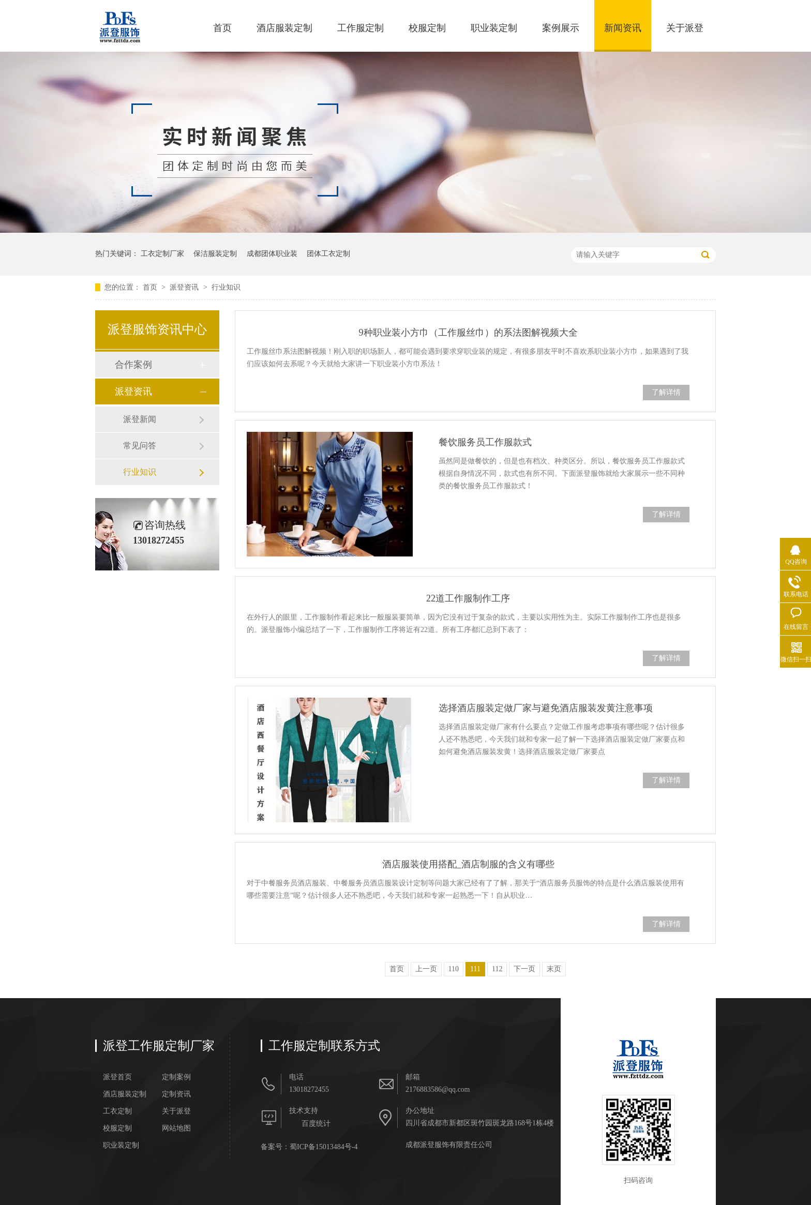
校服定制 (427, 28)
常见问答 (139, 445)
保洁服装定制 (215, 254)
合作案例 (133, 364)
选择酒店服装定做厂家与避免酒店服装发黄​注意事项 (546, 708)
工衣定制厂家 (162, 254)
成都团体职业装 (272, 254)
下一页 (524, 969)
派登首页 (117, 1077)
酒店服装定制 (284, 28)
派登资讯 (185, 287)
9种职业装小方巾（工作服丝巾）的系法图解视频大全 (468, 332)
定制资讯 (176, 1094)
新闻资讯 (622, 28)
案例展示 (560, 28)
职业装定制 (494, 28)
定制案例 (176, 1077)
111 (475, 969)
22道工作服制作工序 (468, 598)
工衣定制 (117, 1111)
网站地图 (176, 1128)
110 (453, 969)
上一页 (426, 969)
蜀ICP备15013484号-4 (323, 1147)
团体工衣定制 (328, 254)
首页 (222, 28)
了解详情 (666, 392)
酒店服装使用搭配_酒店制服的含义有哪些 (468, 864)
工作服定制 (360, 28)
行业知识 (226, 287)
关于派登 (684, 28)
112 (497, 969)
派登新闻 (139, 419)
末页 (554, 969)
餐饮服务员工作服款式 (485, 442)
